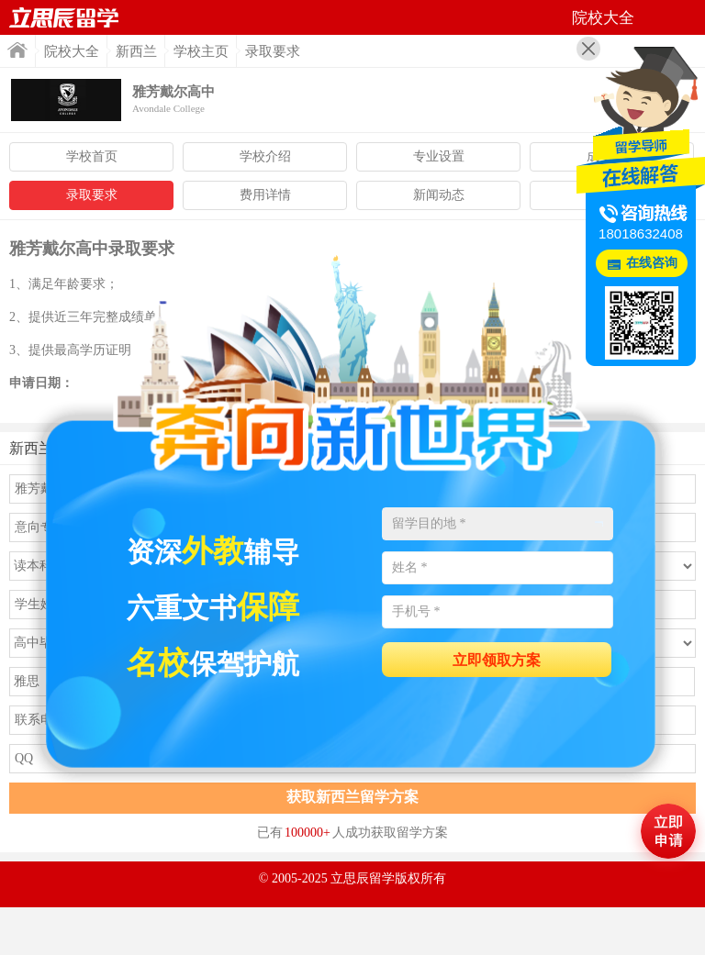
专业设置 (438, 156)
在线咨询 (651, 263)
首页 (64, 17)
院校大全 (71, 51)
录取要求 (92, 195)
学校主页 (201, 51)
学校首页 (92, 156)
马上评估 (668, 831)
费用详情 (265, 195)
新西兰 (136, 51)
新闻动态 (438, 195)
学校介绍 (265, 156)
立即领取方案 (497, 660)
